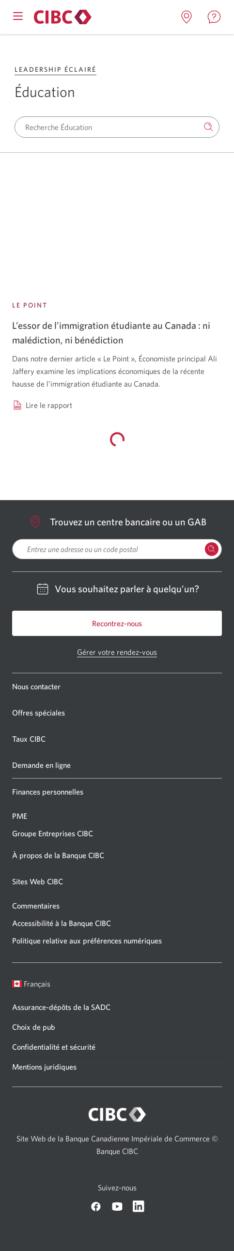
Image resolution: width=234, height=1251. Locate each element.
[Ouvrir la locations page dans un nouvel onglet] (186, 17)
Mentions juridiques (44, 1067)
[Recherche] (209, 127)
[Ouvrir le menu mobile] (18, 15)
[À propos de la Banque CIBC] (61, 17)
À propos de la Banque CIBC (58, 855)
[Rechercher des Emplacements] (212, 549)
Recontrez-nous (117, 623)
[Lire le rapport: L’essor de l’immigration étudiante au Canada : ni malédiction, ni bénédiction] (117, 234)
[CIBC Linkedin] (138, 1206)
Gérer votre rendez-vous (117, 652)
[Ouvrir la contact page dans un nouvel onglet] (214, 17)
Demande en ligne (41, 765)
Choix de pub (33, 1027)
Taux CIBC (29, 739)
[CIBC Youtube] (117, 1206)
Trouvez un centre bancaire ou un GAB (117, 522)
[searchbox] (117, 549)
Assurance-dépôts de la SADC (61, 1007)
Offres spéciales (38, 712)
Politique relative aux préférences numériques (87, 940)
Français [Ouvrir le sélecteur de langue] (31, 984)
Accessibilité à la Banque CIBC (61, 923)
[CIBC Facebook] (96, 1206)
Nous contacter (36, 686)
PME (19, 816)
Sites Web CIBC (37, 881)
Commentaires (36, 905)
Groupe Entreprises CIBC (52, 833)
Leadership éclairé (55, 69)
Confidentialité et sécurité (53, 1047)
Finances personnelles (47, 791)
